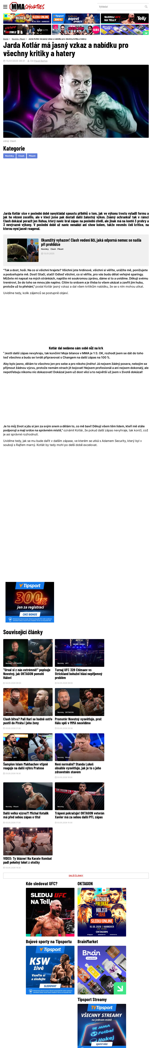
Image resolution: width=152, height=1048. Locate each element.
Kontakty (89, 1013)
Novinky (15, 39)
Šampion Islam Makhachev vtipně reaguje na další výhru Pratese (74, 718)
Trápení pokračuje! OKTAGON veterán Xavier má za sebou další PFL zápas (74, 767)
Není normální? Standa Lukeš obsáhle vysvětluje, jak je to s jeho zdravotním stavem (125, 720)
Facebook (65, 996)
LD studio (123, 1044)
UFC (64, 662)
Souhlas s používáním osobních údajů (91, 1044)
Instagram (89, 996)
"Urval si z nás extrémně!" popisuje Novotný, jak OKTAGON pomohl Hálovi (24, 673)
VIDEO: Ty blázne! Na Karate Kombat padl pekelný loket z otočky (121, 767)
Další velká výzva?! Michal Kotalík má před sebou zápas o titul (26, 766)
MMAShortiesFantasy (89, 1019)
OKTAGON (17, 662)
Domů (5, 39)
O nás (52, 1019)
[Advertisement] (76, 186)
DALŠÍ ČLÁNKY (76, 785)
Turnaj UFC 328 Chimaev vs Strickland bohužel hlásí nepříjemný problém (70, 673)
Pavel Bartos (40, 61)
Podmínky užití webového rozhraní (40, 1044)
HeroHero (65, 1019)
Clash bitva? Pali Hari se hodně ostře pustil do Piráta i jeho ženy (123, 671)
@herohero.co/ (57, 985)
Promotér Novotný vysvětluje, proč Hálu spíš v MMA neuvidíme (26, 718)
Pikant (22, 39)
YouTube (111, 996)
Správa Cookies (65, 1044)
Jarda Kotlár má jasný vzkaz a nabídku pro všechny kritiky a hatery (57, 39)
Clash (22, 156)
